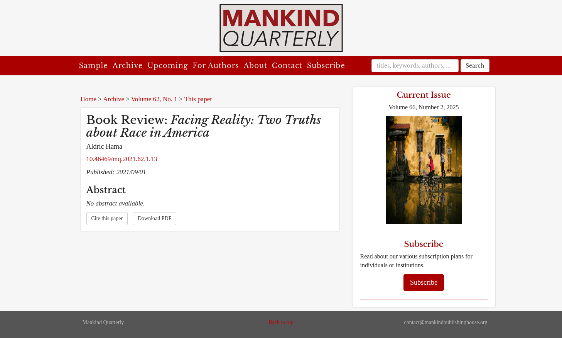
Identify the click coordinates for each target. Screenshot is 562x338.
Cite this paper (107, 218)
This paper (198, 99)
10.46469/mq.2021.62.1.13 (121, 159)
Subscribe (326, 65)
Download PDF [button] (155, 218)
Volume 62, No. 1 (154, 99)
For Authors (215, 65)
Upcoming (167, 65)
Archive (128, 65)
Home (89, 99)
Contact (287, 65)
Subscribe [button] (423, 282)
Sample (93, 65)
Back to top (281, 322)
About (255, 65)
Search (475, 65)
